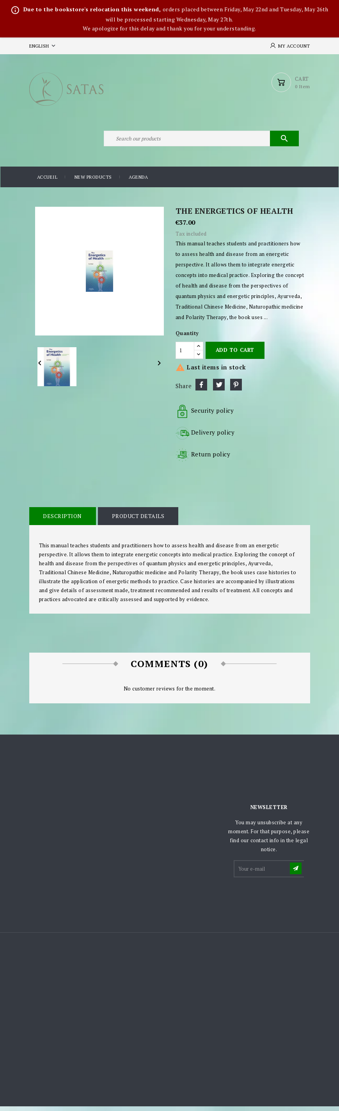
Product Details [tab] (137, 520)
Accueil (47, 182)
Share (201, 389)
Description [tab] (62, 520)
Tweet (219, 389)
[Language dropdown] (43, 45)
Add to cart (235, 354)
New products (93, 182)
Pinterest (236, 389)
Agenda (138, 182)
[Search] (200, 142)
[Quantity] (185, 354)
